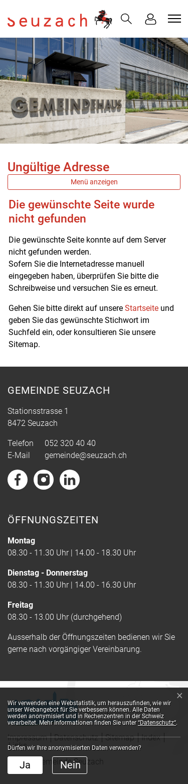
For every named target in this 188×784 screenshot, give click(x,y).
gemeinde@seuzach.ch (86, 455)
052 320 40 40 (70, 443)
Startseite (141, 308)
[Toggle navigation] (172, 19)
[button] (126, 19)
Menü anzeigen (94, 182)
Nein (70, 765)
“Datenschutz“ (157, 722)
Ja (25, 765)
